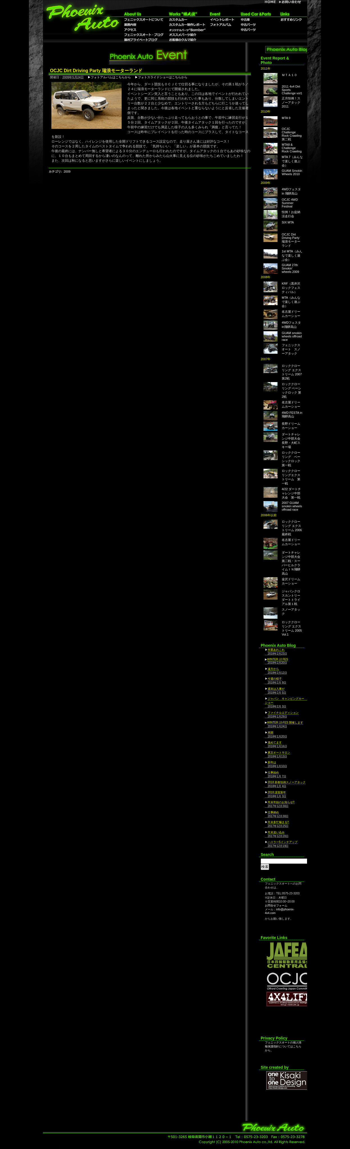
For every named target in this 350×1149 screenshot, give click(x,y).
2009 (66, 171)
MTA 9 (286, 118)
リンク (291, 14)
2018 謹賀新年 (277, 792)
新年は (272, 762)
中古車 (256, 19)
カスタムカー (187, 19)
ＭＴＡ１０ (289, 75)
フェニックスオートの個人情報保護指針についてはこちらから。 (283, 1046)
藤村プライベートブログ (144, 39)
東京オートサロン (279, 752)
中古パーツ (256, 29)
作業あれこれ (276, 649)
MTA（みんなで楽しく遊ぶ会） (291, 302)
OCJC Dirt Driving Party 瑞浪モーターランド (291, 240)
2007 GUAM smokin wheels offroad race (292, 506)
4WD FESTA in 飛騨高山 (292, 414)
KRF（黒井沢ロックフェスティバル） (291, 288)
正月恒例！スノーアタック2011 (291, 102)
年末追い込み (276, 832)
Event (222, 14)
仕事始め (273, 772)
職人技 (187, 14)
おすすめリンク (291, 19)
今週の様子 (275, 678)
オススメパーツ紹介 (187, 34)
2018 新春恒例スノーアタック (287, 782)
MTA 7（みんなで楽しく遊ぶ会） (292, 161)
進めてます (275, 742)
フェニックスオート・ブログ (144, 34)
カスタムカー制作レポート (187, 24)
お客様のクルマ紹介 (187, 39)
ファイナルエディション (283, 712)
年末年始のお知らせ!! (281, 802)
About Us (144, 14)
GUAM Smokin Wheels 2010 (292, 172)
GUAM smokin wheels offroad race (292, 336)
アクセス (144, 29)
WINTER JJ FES (277, 659)
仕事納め (273, 812)
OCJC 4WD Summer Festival (290, 203)
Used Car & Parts (256, 14)
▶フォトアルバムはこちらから (109, 77)
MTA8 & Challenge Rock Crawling (292, 148)
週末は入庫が (276, 688)
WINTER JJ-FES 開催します (285, 722)
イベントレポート (222, 19)
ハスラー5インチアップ (282, 842)
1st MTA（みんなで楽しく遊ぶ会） (292, 255)
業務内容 (144, 24)
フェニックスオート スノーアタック (291, 349)
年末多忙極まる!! (278, 822)
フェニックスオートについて (144, 19)
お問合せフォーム (276, 905)
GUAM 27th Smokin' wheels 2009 (290, 268)
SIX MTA (288, 222)
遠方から (273, 668)
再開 (270, 732)
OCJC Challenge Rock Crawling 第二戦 (292, 134)
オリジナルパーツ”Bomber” (187, 29)
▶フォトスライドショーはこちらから (161, 77)
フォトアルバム (222, 24)
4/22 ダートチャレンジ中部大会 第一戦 (291, 493)
